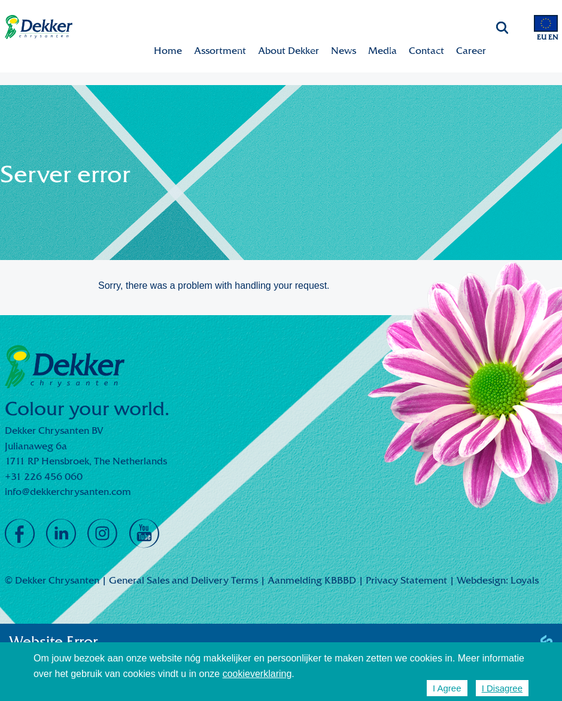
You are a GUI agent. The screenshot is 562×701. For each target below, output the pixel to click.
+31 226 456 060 (44, 476)
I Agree (447, 688)
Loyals (525, 580)
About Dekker (288, 50)
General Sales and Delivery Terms (183, 580)
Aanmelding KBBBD (312, 580)
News (343, 50)
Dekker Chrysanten (38, 27)
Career (471, 50)
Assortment (220, 50)
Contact (426, 50)
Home (168, 50)
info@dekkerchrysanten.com (68, 491)
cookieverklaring (257, 674)
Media (382, 50)
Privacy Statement (406, 580)
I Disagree (502, 688)
